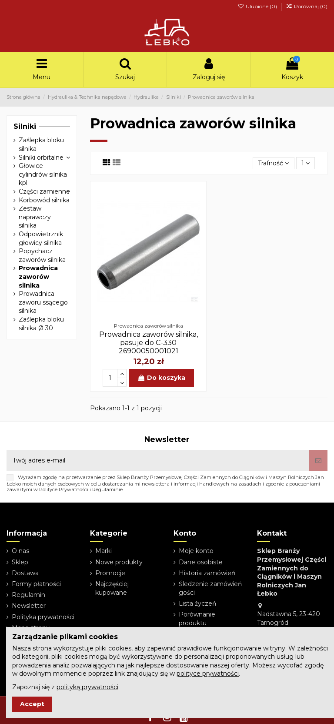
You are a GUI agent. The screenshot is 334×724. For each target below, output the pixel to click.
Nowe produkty (119, 562)
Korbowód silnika (44, 200)
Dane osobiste (201, 562)
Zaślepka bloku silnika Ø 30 (41, 323)
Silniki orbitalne (41, 157)
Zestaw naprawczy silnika (35, 216)
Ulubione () (257, 6)
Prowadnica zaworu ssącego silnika (43, 302)
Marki (103, 551)
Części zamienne (44, 191)
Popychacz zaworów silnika (42, 255)
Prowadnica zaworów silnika (38, 276)
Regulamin (28, 595)
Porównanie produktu (197, 618)
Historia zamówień (207, 573)
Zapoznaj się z (65, 687)
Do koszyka (161, 378)
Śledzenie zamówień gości (210, 588)
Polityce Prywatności (63, 489)
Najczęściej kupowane (112, 588)
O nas (20, 551)
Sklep (20, 562)
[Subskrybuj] (318, 460)
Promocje (110, 573)
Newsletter (29, 606)
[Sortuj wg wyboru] (273, 163)
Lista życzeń (197, 603)
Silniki (24, 126)
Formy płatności (36, 584)
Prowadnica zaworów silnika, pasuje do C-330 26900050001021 (148, 342)
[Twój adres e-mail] (158, 460)
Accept (32, 704)
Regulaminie (107, 489)
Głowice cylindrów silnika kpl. (43, 174)
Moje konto (196, 551)
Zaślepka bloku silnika (41, 144)
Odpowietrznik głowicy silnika (41, 238)
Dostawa (25, 573)
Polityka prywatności (43, 617)
